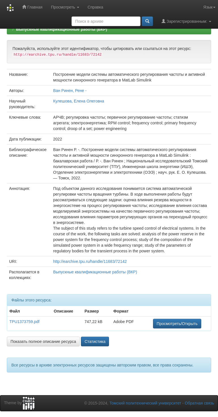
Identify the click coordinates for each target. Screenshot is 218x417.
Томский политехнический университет (145, 403)
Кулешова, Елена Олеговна (78, 101)
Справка (95, 7)
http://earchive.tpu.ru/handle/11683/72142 (90, 261)
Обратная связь (199, 403)
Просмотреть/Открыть (177, 323)
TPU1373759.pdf (24, 321)
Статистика (95, 341)
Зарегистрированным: (186, 21)
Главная (32, 7)
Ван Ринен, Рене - (70, 90)
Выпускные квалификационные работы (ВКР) (61, 29)
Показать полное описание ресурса (43, 341)
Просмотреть (65, 7)
